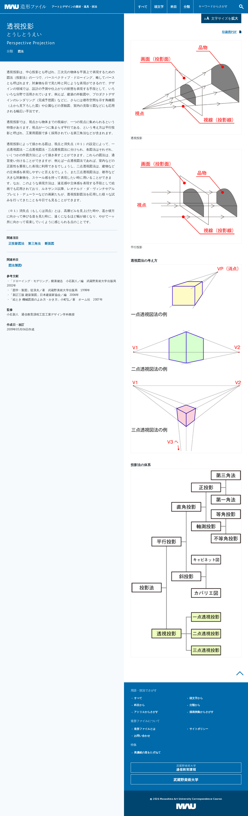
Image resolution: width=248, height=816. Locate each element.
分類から (194, 705)
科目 (174, 7)
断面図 (49, 243)
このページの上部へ (240, 673)
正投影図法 (16, 243)
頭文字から (196, 698)
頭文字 (159, 7)
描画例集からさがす (201, 712)
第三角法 (34, 243)
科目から (139, 705)
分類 (187, 7)
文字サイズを (224, 18)
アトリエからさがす (146, 712)
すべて (142, 7)
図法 (21, 51)
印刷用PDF (229, 32)
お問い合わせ (142, 735)
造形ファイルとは (144, 728)
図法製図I (15, 265)
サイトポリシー (198, 728)
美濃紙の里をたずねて (147, 752)
